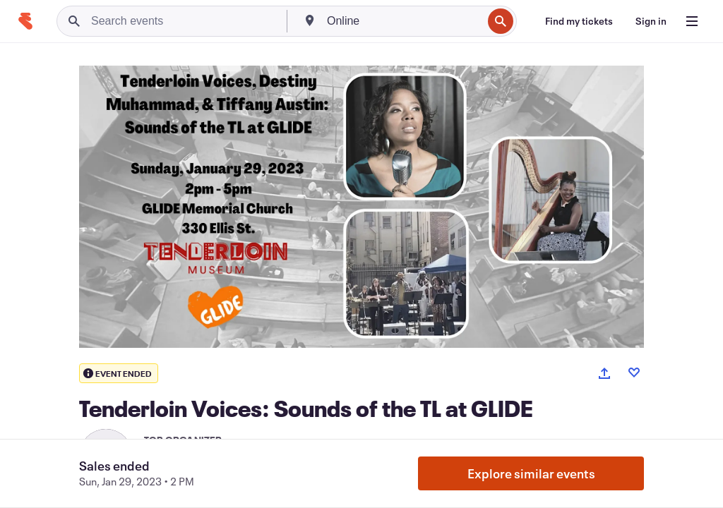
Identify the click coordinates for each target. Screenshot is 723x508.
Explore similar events (531, 473)
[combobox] (403, 21)
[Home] (25, 21)
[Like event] (634, 372)
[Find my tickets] (579, 21)
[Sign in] (651, 21)
